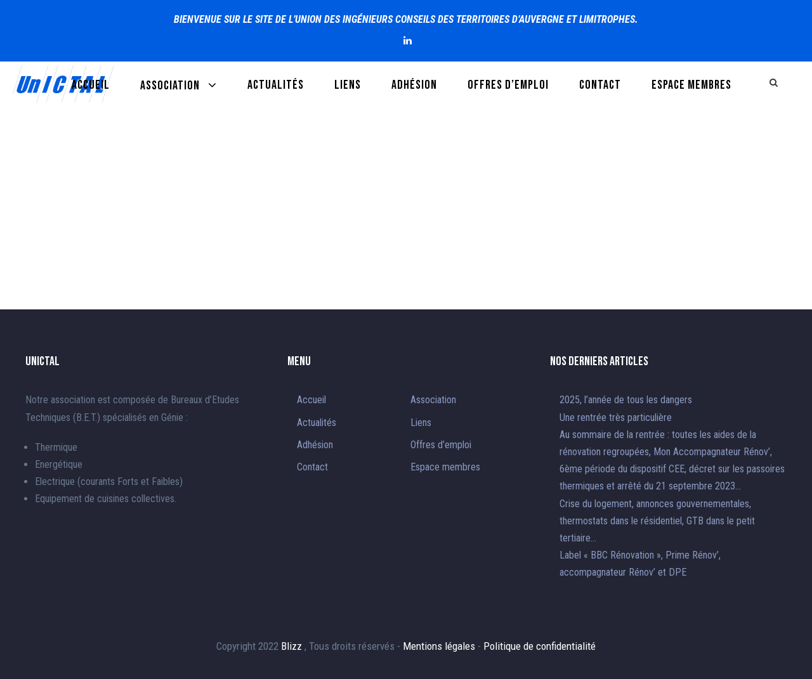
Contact (600, 85)
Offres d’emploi (508, 85)
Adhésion (414, 85)
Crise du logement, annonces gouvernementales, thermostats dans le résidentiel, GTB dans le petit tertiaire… (657, 521)
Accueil (91, 85)
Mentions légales (440, 646)
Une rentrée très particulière (616, 417)
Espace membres (691, 85)
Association (170, 85)
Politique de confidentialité (539, 646)
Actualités (275, 85)
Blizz (292, 646)
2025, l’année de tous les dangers (626, 400)
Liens (347, 85)
